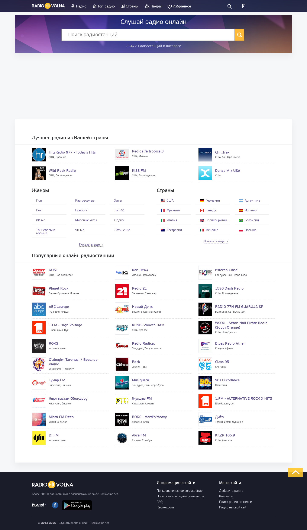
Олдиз (119, 220)
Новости (81, 210)
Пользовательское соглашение (180, 491)
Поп (39, 200)
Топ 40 (119, 210)
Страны (132, 6)
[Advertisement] (153, 86)
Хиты (118, 200)
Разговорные (84, 200)
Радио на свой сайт (233, 507)
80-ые (40, 220)
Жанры (155, 6)
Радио (81, 6)
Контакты (226, 496)
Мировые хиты (86, 220)
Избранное (182, 6)
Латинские (122, 230)
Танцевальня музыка (45, 232)
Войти (243, 6)
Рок (39, 210)
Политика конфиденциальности (180, 496)
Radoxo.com (165, 507)
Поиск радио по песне (235, 502)
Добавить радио (231, 491)
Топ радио (106, 6)
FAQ (160, 502)
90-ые (79, 230)
